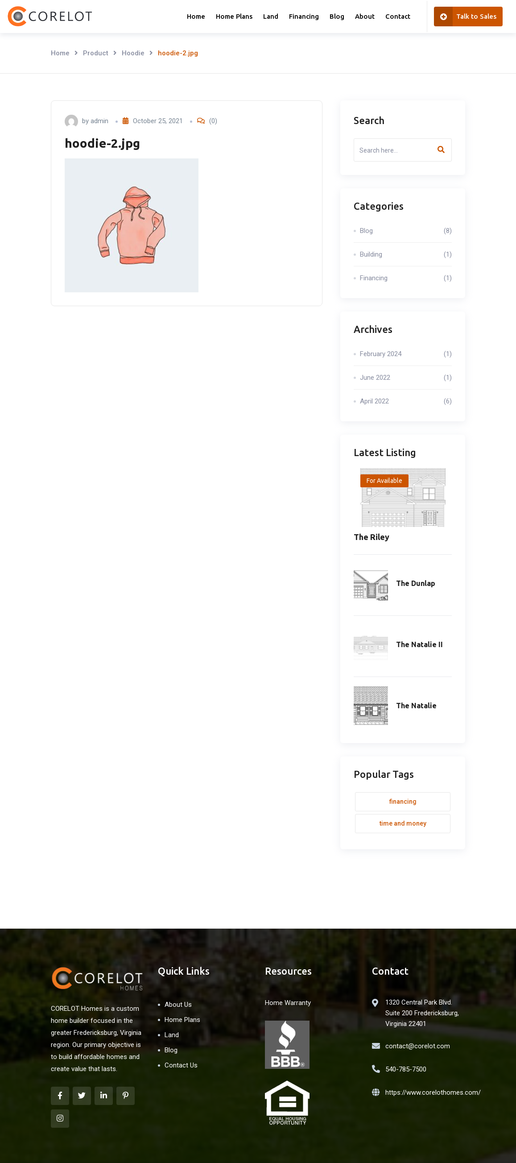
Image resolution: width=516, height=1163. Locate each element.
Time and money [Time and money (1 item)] (403, 823)
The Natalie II (419, 644)
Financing (304, 16)
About (365, 16)
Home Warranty (288, 1003)
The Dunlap (415, 583)
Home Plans (234, 16)
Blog (337, 16)
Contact (397, 16)
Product (95, 53)
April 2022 (406, 401)
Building (406, 254)
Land (270, 16)
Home (196, 16)
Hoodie (133, 53)
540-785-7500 (405, 1069)
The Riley (371, 536)
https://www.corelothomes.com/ (433, 1092)
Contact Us (181, 1065)
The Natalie (416, 706)
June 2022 (406, 377)
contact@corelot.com (417, 1046)
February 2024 (406, 354)
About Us (178, 1005)
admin (99, 121)
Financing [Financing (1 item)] (403, 801)
